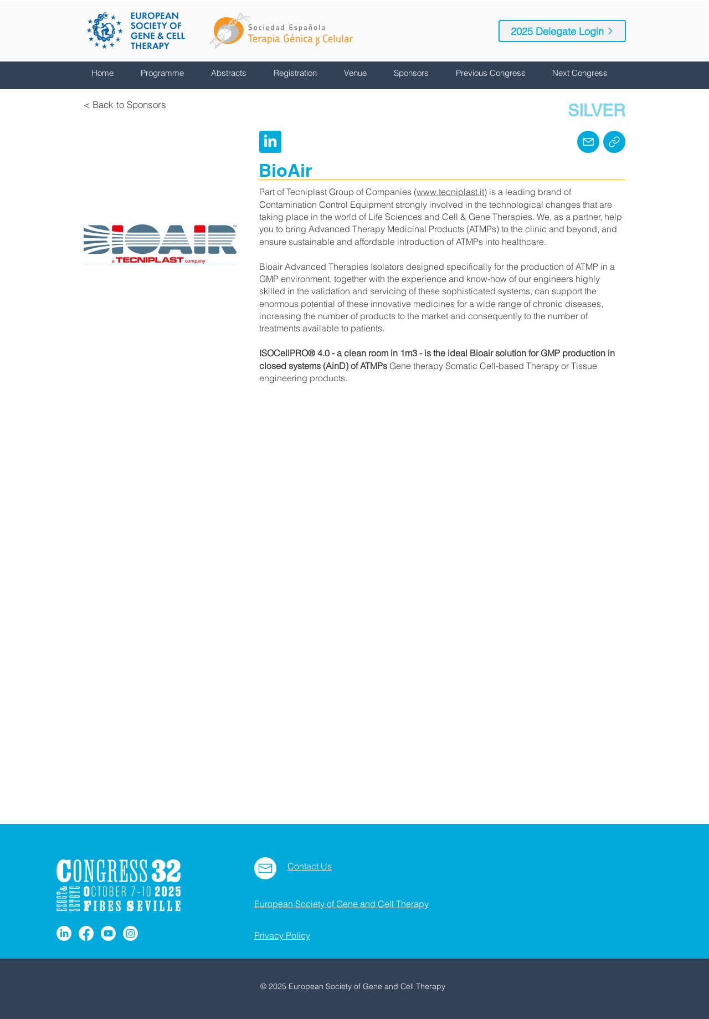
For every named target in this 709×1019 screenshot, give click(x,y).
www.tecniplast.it (450, 191)
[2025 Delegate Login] (562, 31)
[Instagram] (130, 933)
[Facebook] (86, 933)
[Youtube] (108, 933)
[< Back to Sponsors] (125, 105)
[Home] (614, 142)
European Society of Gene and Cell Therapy (341, 903)
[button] (167, 73)
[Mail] (588, 142)
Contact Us (309, 866)
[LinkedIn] (63, 933)
